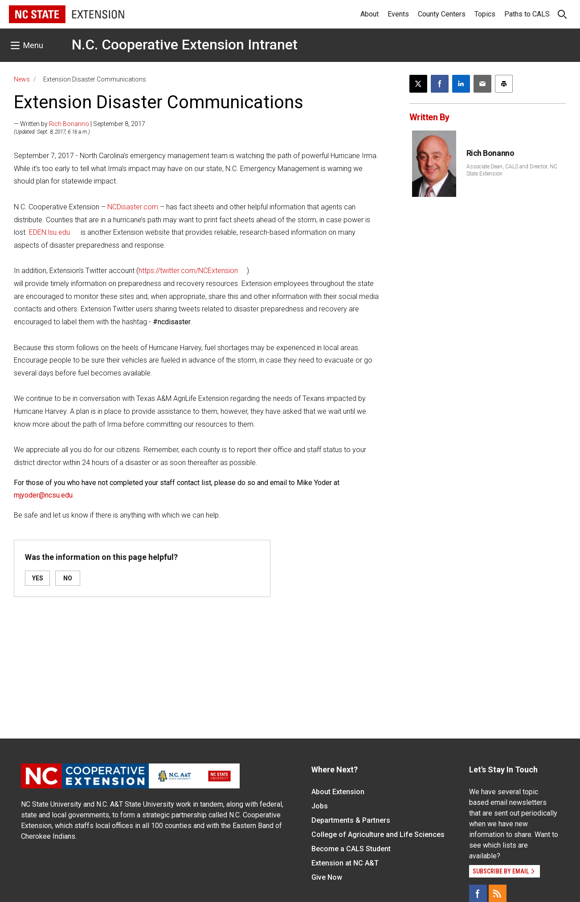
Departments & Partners (350, 820)
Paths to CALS (527, 14)
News (22, 79)
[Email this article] (482, 84)
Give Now (326, 877)
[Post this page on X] (418, 84)
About (369, 14)
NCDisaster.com (132, 207)
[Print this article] (504, 84)
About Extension (337, 792)
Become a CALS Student (351, 849)
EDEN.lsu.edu (49, 232)
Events (398, 14)
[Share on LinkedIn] (461, 84)
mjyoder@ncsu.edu (43, 495)
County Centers (442, 14)
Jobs (319, 806)
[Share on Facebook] (440, 84)
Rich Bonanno (69, 123)
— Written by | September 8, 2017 (79, 123)
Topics (484, 14)
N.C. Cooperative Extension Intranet (185, 44)
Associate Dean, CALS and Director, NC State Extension (511, 170)
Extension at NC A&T (345, 863)
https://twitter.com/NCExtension (188, 270)
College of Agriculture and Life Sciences (378, 834)
